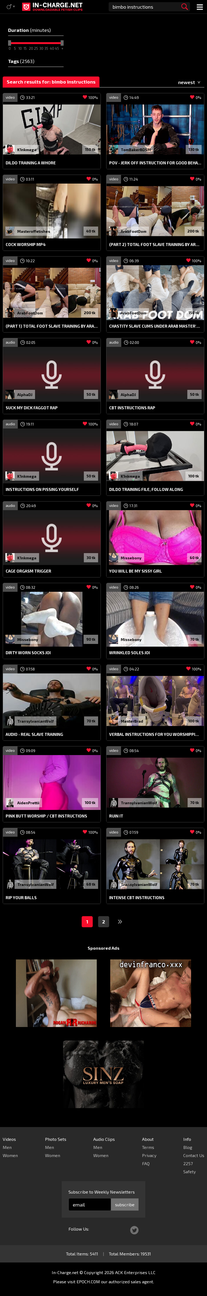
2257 (188, 1163)
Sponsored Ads (103, 948)
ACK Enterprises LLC (135, 1272)
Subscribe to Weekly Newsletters (101, 1191)
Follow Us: (78, 1228)
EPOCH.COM (88, 1281)
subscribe (124, 1204)
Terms (148, 1147)
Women (10, 1155)
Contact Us (193, 1155)
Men (7, 1147)
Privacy (149, 1155)
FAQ (146, 1163)
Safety (189, 1171)
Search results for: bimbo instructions (51, 82)
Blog (187, 1147)
